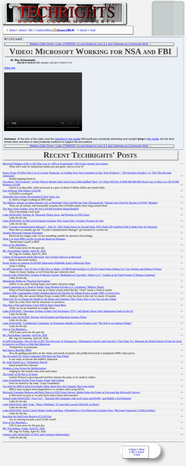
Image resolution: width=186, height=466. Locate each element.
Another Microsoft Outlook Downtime (23, 233)
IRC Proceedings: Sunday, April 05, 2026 (24, 251)
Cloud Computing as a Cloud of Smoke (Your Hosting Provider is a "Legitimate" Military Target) (53, 287)
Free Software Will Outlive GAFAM (22, 191)
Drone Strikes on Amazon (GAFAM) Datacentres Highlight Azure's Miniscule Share (47, 263)
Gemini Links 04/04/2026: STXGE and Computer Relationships (36, 435)
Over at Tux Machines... (15, 245)
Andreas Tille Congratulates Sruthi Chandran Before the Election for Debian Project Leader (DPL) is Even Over (61, 293)
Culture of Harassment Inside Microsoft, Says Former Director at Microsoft (42, 257)
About (22, 30)
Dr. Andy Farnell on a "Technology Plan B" (25, 363)
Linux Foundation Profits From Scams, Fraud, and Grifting (33, 381)
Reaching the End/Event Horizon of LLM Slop (27, 417)
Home (12, 30)
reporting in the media (67, 139)
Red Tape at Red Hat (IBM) (17, 351)
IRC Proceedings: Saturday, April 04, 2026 (25, 336)
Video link (9, 68)
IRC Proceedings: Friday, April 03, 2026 (24, 429)
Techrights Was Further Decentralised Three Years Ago (31, 197)
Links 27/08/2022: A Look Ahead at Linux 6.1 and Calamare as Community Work (102, 44)
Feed (92, 30)
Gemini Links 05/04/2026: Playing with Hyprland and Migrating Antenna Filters (45, 318)
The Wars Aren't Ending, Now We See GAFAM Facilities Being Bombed (41, 209)
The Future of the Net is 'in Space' (20, 375)
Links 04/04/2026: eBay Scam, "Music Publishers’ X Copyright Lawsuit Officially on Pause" (51, 405)
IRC (31, 30)
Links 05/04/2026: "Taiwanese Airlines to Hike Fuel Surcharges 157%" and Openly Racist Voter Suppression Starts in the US (68, 312)
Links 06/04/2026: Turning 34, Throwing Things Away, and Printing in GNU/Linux (46, 215)
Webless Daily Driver (42, 44)
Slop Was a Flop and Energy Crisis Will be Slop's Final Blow (34, 306)
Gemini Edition (44, 30)
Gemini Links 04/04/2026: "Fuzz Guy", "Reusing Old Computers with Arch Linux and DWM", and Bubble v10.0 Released (67, 399)
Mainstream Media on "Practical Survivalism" (27, 281)
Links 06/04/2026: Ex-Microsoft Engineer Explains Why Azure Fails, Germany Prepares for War (53, 221)
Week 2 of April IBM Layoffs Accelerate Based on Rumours (34, 239)
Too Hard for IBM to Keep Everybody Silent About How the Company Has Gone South (48, 387)
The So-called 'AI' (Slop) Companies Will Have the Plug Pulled (36, 357)
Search (83, 30)
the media (153, 139)
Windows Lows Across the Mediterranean (24, 369)
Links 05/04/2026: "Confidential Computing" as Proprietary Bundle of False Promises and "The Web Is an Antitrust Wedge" (67, 324)
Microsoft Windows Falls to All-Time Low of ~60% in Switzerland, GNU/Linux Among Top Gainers (55, 164)
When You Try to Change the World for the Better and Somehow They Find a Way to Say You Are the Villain (59, 300)
